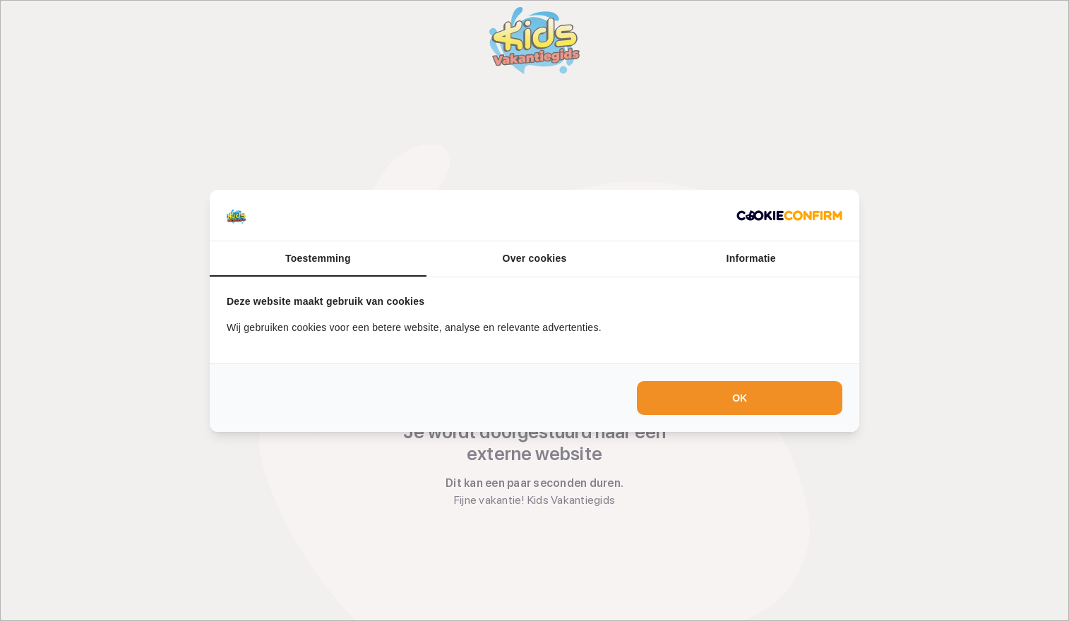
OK (739, 398)
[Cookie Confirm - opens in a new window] (789, 215)
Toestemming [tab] (318, 258)
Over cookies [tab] (535, 258)
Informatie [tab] (751, 258)
